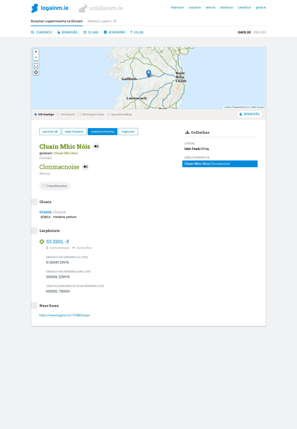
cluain (45, 211)
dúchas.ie (226, 7)
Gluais (91, 32)
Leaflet (227, 107)
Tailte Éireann (258, 107)
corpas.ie (195, 7)
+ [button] (36, 51)
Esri (247, 107)
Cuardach (41, 32)
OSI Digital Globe (91, 114)
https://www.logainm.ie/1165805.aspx (64, 315)
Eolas (137, 32)
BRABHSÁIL (249, 114)
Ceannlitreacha (54, 186)
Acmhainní (114, 32)
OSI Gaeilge (44, 114)
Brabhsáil (67, 32)
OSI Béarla (66, 114)
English (260, 32)
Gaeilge (244, 32)
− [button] (36, 57)
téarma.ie (177, 7)
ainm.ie (210, 7)
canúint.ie (244, 7)
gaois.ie (261, 7)
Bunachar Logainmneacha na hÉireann (57, 21)
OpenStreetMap (119, 114)
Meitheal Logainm (102, 21)
